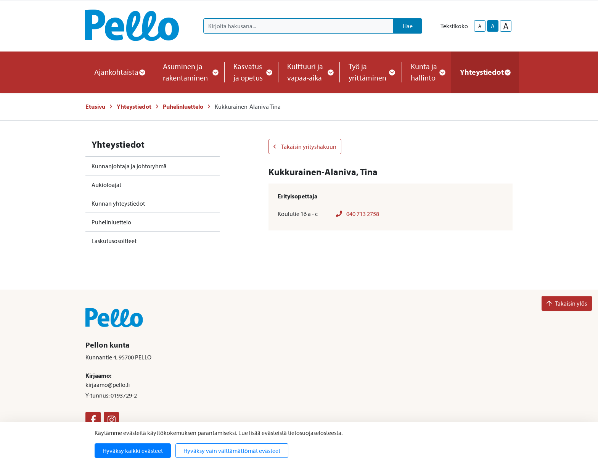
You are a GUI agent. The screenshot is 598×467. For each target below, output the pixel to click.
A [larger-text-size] (506, 26)
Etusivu (95, 106)
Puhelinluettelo (183, 106)
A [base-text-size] (493, 26)
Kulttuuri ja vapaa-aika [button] (308, 71)
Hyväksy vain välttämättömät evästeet (231, 450)
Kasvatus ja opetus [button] (250, 71)
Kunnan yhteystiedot (118, 203)
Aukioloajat (106, 184)
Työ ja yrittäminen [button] (370, 71)
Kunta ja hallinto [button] (426, 71)
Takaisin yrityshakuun (304, 146)
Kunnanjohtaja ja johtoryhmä (129, 166)
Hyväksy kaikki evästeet (133, 450)
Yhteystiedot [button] (485, 72)
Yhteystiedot (134, 106)
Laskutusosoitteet (114, 241)
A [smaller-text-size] (479, 26)
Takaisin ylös (567, 303)
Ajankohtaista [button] (119, 72)
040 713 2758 (357, 213)
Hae (408, 26)
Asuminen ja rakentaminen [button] (189, 71)
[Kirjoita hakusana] (298, 26)
